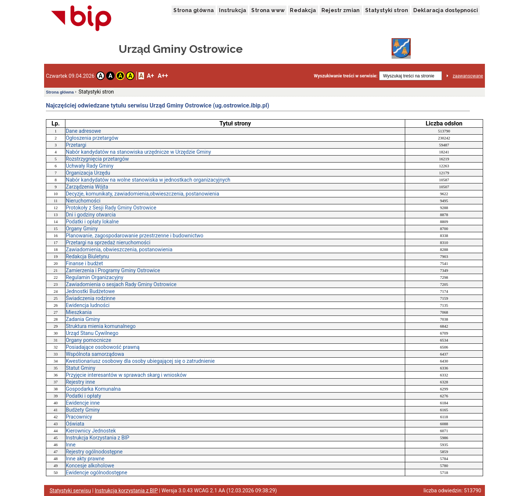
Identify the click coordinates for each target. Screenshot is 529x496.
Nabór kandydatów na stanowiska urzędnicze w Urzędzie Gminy (138, 152)
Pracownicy (79, 417)
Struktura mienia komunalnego (101, 326)
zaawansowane (468, 76)
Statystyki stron (386, 10)
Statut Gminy (80, 368)
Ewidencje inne (83, 403)
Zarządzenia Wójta (87, 187)
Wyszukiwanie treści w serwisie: (345, 76)
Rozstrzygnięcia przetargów (97, 159)
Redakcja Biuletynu (87, 256)
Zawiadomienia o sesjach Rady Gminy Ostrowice (121, 284)
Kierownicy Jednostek (91, 431)
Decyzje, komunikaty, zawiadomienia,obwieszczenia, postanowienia (142, 194)
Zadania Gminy (83, 319)
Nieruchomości (83, 201)
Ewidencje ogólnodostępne (96, 472)
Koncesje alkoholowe (90, 465)
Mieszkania (79, 312)
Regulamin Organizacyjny (94, 277)
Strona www (268, 10)
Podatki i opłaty (83, 396)
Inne (71, 445)
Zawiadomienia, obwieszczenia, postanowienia (119, 249)
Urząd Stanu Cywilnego (92, 333)
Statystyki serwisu (70, 490)
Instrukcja (232, 10)
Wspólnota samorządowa (95, 354)
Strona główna (193, 10)
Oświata (75, 424)
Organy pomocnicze (88, 340)
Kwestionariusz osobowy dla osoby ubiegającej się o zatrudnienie (140, 361)
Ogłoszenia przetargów (92, 138)
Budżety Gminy (83, 410)
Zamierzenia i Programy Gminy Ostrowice (113, 270)
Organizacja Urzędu (88, 173)
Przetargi (76, 145)
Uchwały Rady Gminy (90, 166)
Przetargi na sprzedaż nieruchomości (108, 242)
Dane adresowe (83, 131)
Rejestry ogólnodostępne (94, 452)
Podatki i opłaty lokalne (92, 222)
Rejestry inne (80, 382)
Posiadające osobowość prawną (103, 347)
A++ (163, 75)
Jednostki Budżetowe (90, 291)
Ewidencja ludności (87, 305)
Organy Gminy (82, 228)
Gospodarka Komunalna (93, 389)
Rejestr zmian (340, 10)
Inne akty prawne (85, 459)
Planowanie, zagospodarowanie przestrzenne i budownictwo (135, 235)
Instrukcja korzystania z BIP (126, 490)
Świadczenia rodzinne (90, 298)
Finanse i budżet (84, 263)
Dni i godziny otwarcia (91, 215)
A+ (150, 75)
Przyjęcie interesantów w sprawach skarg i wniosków (126, 375)
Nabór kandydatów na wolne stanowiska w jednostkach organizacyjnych (148, 180)
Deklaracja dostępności (445, 10)
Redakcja (303, 10)
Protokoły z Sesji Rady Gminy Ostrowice (111, 208)
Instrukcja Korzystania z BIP (97, 438)
